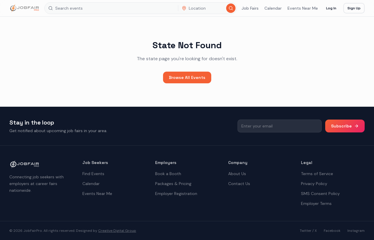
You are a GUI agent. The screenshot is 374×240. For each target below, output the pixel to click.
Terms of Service (317, 173)
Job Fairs (250, 8)
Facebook (332, 230)
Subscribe (345, 126)
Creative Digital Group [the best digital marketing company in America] (117, 230)
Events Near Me (303, 8)
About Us (237, 173)
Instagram (356, 230)
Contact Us (239, 183)
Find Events (93, 173)
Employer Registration (176, 193)
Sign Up (354, 8)
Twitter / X (308, 230)
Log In (331, 8)
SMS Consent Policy (320, 193)
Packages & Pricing (173, 183)
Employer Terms (316, 203)
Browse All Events (187, 77)
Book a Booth (168, 173)
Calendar (273, 8)
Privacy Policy (314, 183)
